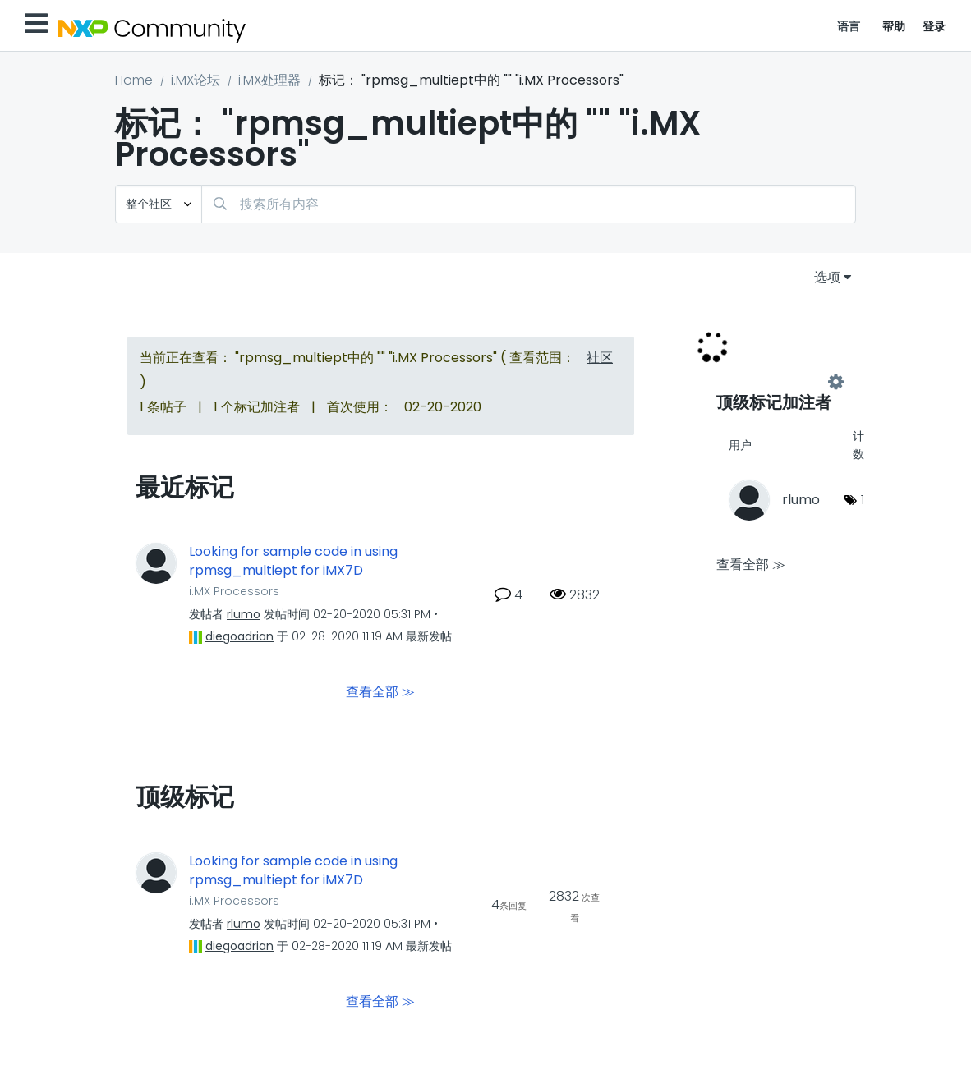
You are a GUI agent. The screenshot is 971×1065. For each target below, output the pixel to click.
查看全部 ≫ (380, 691)
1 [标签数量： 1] (862, 499)
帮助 (894, 26)
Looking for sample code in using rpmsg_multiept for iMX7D (293, 561)
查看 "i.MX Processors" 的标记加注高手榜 (776, 382)
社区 (600, 357)
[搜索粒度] (158, 204)
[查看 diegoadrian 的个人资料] (239, 636)
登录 (934, 26)
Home (134, 80)
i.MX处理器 (269, 80)
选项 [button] (827, 277)
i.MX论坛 (195, 80)
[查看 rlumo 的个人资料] (243, 614)
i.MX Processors (234, 591)
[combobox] (528, 204)
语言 (849, 26)
